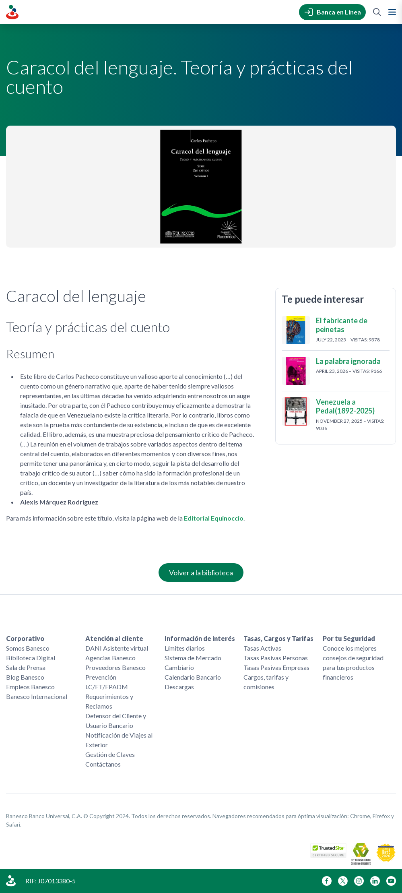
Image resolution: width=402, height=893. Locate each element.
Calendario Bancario (193, 677)
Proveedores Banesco (115, 667)
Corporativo (25, 638)
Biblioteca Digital (30, 657)
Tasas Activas (262, 648)
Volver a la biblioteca (201, 572)
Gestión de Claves (110, 754)
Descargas (179, 686)
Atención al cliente (114, 638)
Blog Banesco (25, 677)
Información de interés (200, 638)
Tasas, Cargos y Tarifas (278, 638)
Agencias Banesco (110, 657)
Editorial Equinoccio (213, 518)
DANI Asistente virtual (116, 648)
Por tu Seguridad (349, 638)
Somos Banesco (27, 648)
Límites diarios (185, 648)
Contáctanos (103, 764)
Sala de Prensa (25, 667)
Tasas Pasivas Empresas (276, 667)
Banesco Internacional (36, 696)
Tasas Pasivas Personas (275, 657)
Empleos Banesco (30, 686)
